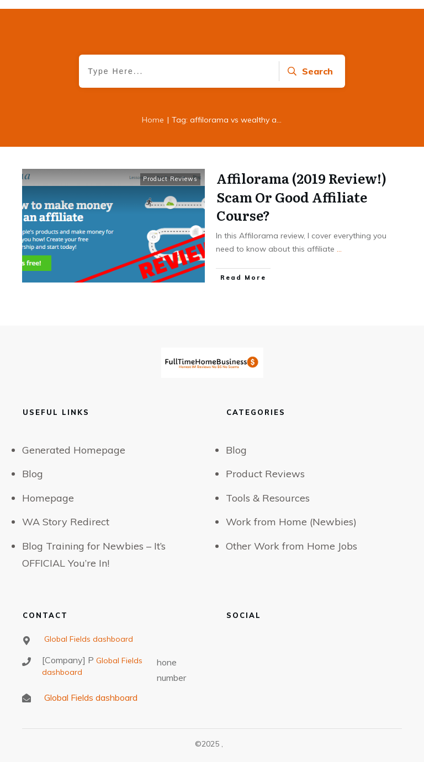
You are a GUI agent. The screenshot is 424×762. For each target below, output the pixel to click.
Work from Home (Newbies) (291, 521)
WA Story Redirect (65, 521)
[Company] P (68, 659)
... (339, 249)
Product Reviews (170, 179)
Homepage (48, 498)
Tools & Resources (268, 498)
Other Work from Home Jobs (291, 546)
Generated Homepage (73, 450)
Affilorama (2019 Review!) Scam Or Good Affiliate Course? (301, 196)
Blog (32, 473)
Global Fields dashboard (87, 639)
